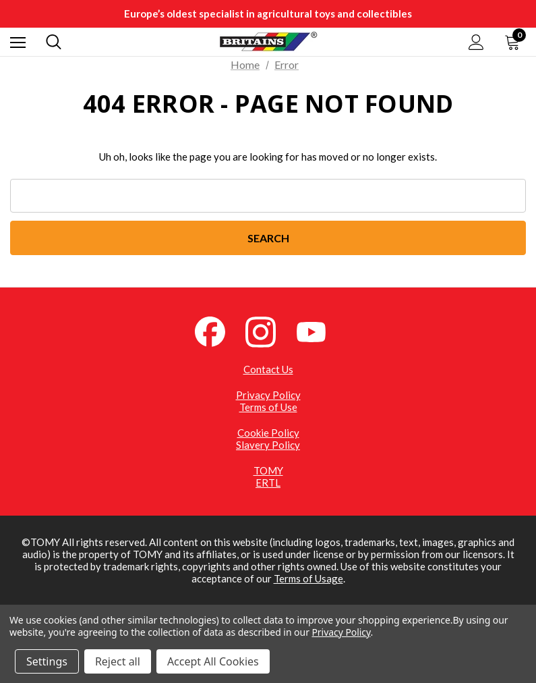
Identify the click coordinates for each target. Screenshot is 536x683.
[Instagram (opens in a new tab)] (268, 331)
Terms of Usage (308, 578)
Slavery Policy (268, 445)
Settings (46, 661)
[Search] (53, 42)
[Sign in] (476, 42)
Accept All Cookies (213, 661)
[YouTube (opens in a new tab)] (319, 331)
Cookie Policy (268, 433)
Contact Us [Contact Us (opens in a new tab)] (268, 369)
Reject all (117, 661)
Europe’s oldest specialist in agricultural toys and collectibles (268, 13)
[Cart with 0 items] (515, 42)
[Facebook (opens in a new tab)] (217, 331)
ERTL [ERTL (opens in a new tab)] (268, 482)
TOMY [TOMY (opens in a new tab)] (268, 470)
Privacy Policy (268, 395)
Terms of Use (268, 407)
